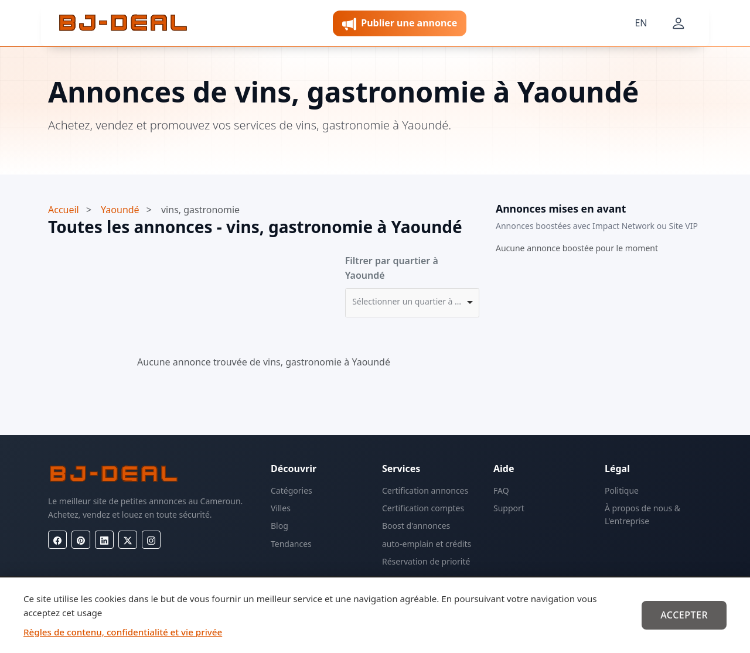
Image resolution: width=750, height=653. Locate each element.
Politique (622, 490)
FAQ (501, 490)
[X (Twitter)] (127, 540)
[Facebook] (57, 540)
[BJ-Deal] (123, 23)
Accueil (63, 209)
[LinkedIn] (104, 540)
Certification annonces (425, 490)
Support (508, 508)
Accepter (684, 614)
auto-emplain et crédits (426, 543)
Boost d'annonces (416, 525)
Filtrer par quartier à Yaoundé (391, 268)
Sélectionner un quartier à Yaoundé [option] (408, 301)
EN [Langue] (641, 22)
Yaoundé (120, 209)
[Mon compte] (678, 23)
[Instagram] (151, 540)
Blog (279, 525)
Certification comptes (423, 508)
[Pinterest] (80, 540)
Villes (281, 508)
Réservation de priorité (426, 561)
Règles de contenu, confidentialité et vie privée (122, 632)
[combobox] (412, 302)
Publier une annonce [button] (399, 23)
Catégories (291, 490)
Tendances (291, 543)
